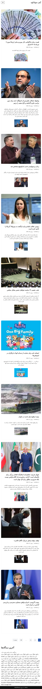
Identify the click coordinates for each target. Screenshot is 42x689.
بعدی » (15, 640)
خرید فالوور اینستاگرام (18, 658)
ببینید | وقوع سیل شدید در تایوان (29, 417)
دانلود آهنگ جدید (15, 654)
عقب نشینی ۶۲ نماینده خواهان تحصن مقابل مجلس (23, 290)
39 (21, 640)
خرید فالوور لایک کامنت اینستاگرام (23, 663)
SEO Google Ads (6, 684)
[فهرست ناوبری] (3, 2)
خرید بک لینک (33, 656)
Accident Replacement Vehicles (10, 682)
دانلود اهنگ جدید (33, 654)
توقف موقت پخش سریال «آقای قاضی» (26, 540)
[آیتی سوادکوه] (36, 2)
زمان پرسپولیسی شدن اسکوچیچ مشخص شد (25, 166)
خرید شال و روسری (6, 669)
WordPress (17, 687)
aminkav (36, 47)
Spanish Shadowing (16, 680)
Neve (26, 687)
